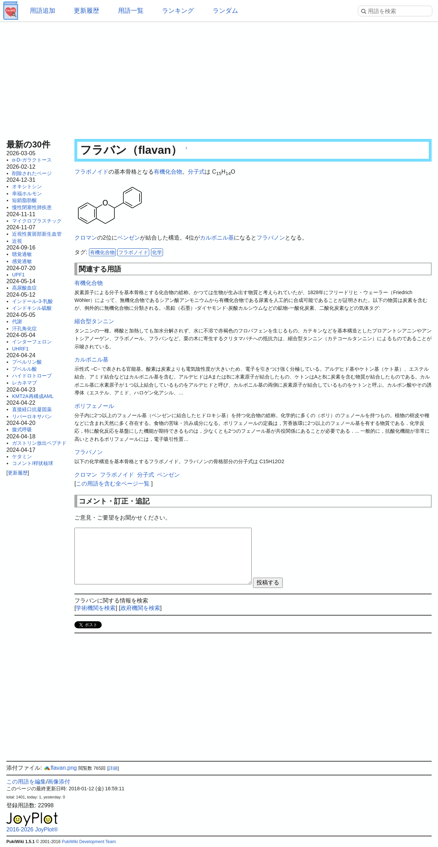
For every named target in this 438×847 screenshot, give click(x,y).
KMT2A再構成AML (33, 396)
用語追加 (42, 10)
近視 (17, 241)
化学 (157, 252)
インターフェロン (32, 341)
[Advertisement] (219, 78)
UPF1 (18, 274)
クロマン (85, 238)
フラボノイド (91, 172)
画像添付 (58, 782)
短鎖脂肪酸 (24, 200)
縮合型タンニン (94, 321)
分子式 (196, 172)
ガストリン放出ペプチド (39, 443)
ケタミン (22, 456)
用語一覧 (131, 10)
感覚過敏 (22, 261)
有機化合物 (168, 172)
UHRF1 (20, 349)
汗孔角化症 (24, 328)
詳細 (113, 768)
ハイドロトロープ (32, 375)
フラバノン (271, 238)
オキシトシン (27, 186)
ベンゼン (128, 238)
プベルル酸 (24, 369)
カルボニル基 (217, 238)
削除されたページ (32, 173)
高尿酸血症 (24, 288)
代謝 (17, 321)
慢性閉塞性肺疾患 (32, 207)
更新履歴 (86, 10)
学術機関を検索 (96, 608)
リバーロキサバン (32, 416)
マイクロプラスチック (37, 221)
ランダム (225, 10)
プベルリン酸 (27, 362)
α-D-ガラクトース (32, 160)
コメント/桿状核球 (32, 463)
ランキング (178, 10)
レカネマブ (24, 383)
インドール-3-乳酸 (32, 301)
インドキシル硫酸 (32, 308)
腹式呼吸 (22, 429)
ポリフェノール (94, 406)
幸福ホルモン (27, 193)
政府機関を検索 (140, 608)
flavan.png (60, 768)
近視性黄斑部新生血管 (37, 234)
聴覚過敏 (22, 254)
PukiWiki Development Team (89, 841)
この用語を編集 (26, 782)
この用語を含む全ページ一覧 (113, 484)
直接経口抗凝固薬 (32, 409)
